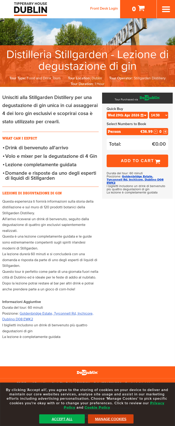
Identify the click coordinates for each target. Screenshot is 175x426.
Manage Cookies (110, 419)
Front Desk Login (104, 8)
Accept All (62, 419)
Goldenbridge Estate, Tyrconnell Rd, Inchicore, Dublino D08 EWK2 (135, 180)
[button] (143, 115)
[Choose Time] (158, 115)
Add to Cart (137, 160)
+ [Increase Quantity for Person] (165, 132)
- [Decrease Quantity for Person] (155, 132)
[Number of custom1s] (160, 131)
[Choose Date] (127, 115)
